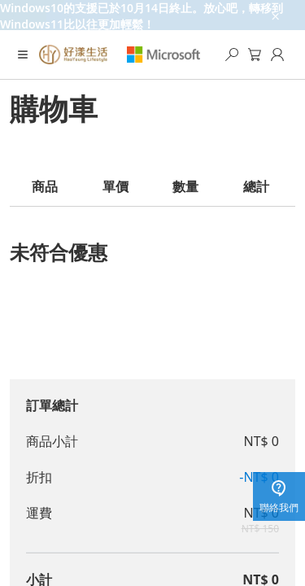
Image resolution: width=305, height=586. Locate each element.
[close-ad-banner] (274, 15)
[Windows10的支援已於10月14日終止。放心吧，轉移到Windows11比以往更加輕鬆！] (152, 15)
